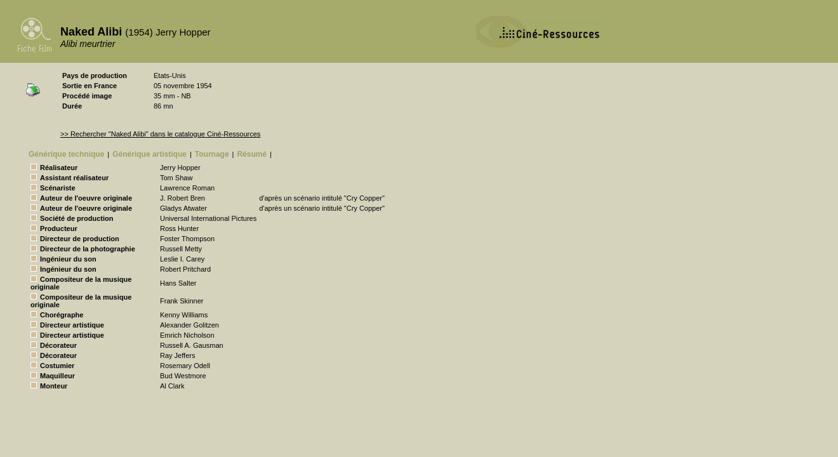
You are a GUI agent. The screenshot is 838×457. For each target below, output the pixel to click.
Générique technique (66, 154)
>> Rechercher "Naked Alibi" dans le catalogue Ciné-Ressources (160, 134)
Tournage (212, 154)
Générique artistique (149, 154)
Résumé (252, 154)
